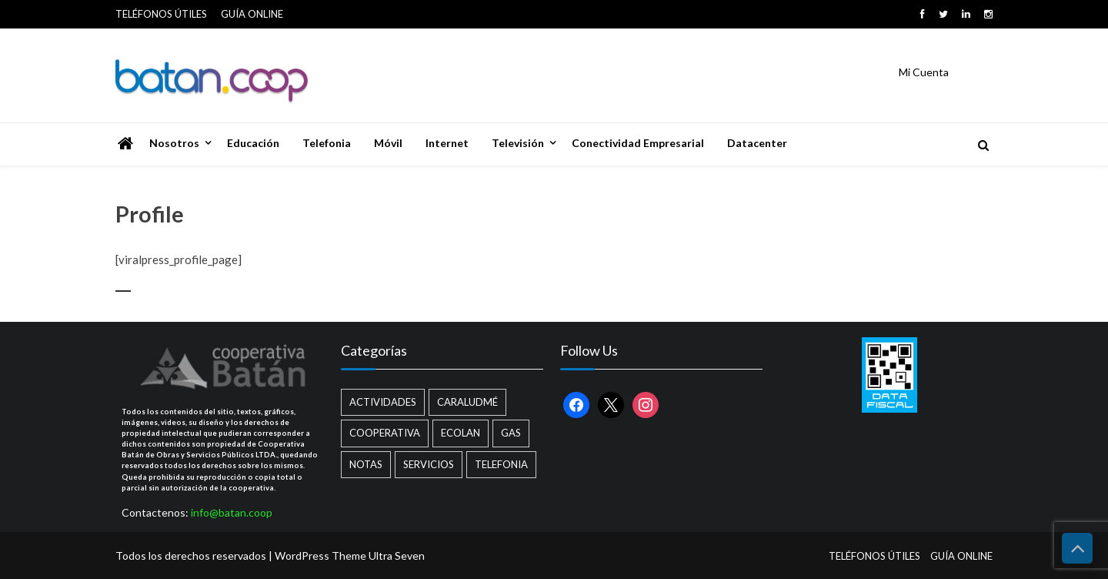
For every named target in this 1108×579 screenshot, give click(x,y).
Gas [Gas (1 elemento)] (511, 433)
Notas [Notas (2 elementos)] (365, 464)
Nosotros (174, 142)
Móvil (388, 142)
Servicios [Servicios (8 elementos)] (428, 464)
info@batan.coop (231, 512)
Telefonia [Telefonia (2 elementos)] (501, 464)
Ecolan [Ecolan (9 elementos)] (460, 433)
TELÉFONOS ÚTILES (161, 14)
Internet (447, 142)
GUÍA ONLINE (252, 14)
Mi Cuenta (924, 72)
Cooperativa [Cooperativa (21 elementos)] (384, 433)
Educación (253, 142)
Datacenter (757, 142)
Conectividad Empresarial (638, 142)
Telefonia (326, 142)
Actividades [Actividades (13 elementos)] (382, 402)
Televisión (518, 142)
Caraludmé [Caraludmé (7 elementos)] (467, 402)
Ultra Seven (397, 555)
